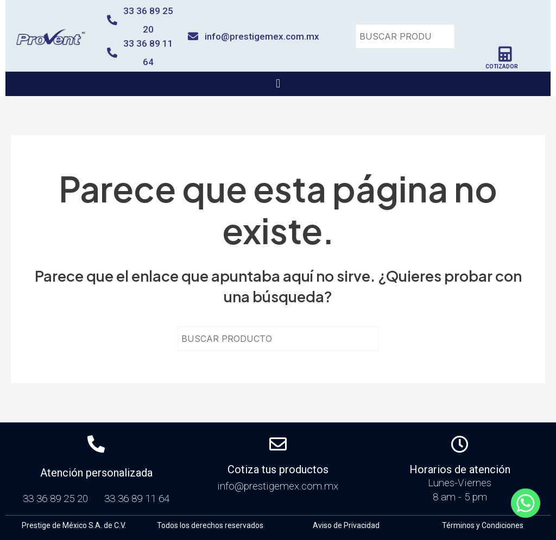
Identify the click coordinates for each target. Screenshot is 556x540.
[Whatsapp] (525, 511)
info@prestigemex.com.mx (262, 36)
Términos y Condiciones (482, 525)
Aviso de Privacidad (346, 525)
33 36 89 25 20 (58, 498)
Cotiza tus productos (278, 469)
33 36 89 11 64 (136, 498)
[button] (278, 83)
